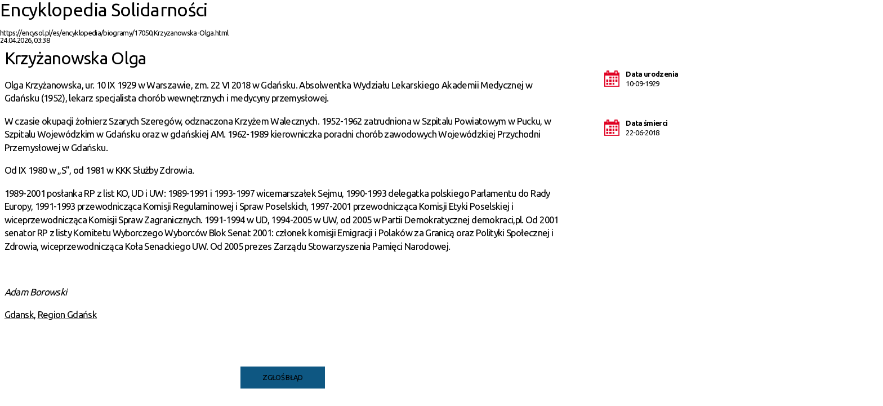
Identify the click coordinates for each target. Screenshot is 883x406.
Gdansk (19, 314)
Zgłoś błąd (282, 377)
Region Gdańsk (67, 314)
